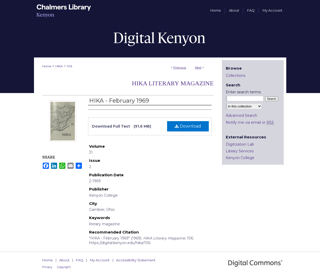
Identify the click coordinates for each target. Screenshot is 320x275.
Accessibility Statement (135, 260)
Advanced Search (241, 115)
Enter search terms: (243, 92)
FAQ (79, 260)
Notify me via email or (250, 122)
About (64, 260)
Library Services (240, 151)
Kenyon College (240, 157)
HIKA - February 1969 (119, 100)
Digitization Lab (240, 144)
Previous (179, 67)
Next (198, 67)
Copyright (64, 267)
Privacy (47, 267)
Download (188, 126)
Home (46, 66)
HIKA (59, 66)
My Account (100, 260)
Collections (235, 75)
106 (69, 66)
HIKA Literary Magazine (173, 83)
